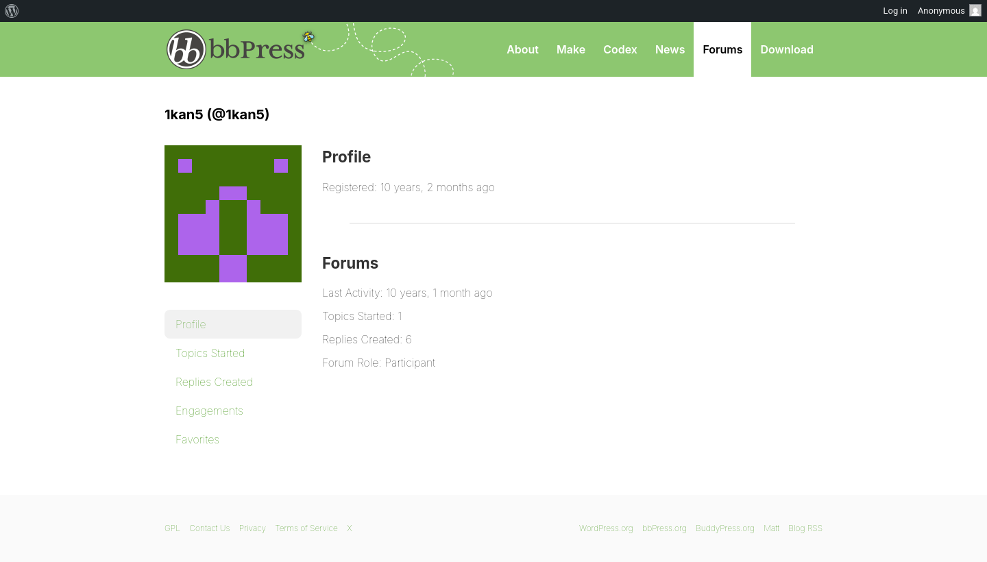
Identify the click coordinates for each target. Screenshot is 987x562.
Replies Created (214, 382)
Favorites (197, 439)
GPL (172, 528)
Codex (620, 49)
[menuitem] (12, 11)
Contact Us (209, 528)
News (670, 49)
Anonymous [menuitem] (950, 10)
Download (787, 49)
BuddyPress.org (725, 528)
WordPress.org (606, 528)
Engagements (209, 410)
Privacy (252, 528)
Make (571, 49)
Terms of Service (306, 528)
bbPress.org (235, 49)
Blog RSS (805, 528)
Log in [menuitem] (895, 10)
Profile (190, 324)
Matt (771, 528)
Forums (722, 49)
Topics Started (210, 353)
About (523, 49)
